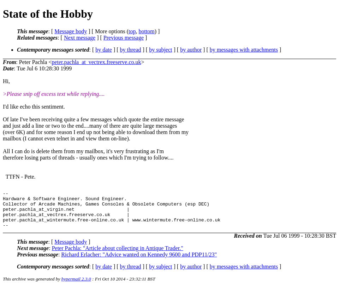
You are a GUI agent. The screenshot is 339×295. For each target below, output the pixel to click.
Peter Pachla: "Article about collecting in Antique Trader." (117, 256)
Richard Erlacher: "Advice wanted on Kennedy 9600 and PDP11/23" (139, 262)
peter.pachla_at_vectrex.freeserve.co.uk (96, 62)
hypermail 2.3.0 (76, 286)
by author (191, 50)
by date (103, 50)
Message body (70, 31)
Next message (79, 38)
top (132, 31)
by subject (160, 50)
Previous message (123, 38)
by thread (130, 50)
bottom (146, 31)
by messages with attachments (244, 50)
